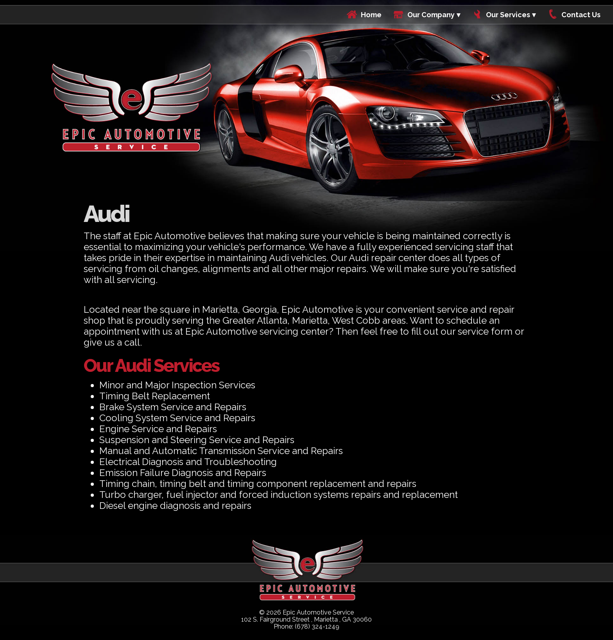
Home (371, 15)
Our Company (431, 15)
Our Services (508, 15)
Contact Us (580, 15)
